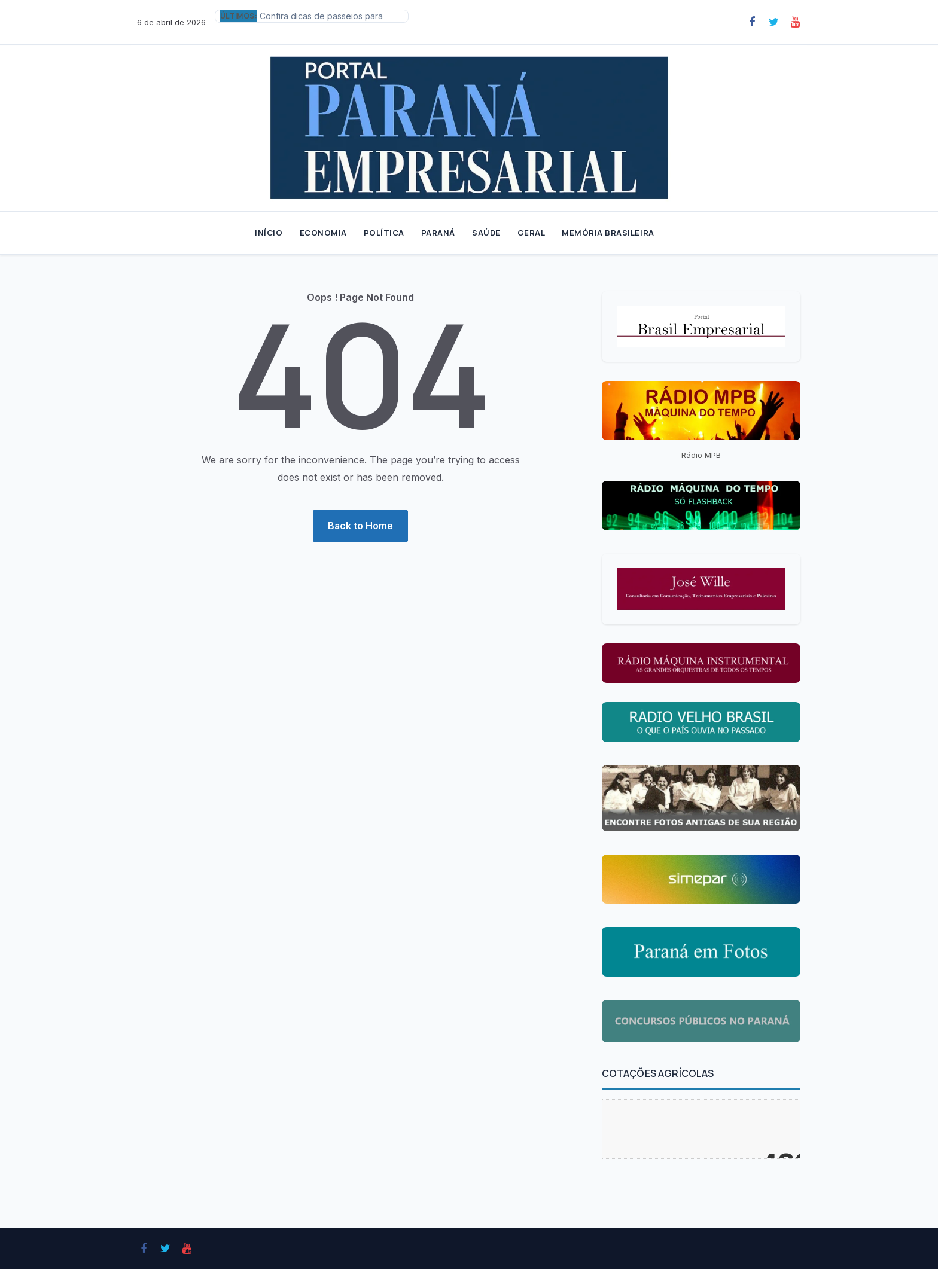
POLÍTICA (384, 232)
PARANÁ (438, 232)
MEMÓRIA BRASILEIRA (608, 232)
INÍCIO (268, 232)
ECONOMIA (323, 232)
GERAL (531, 232)
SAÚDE (486, 232)
